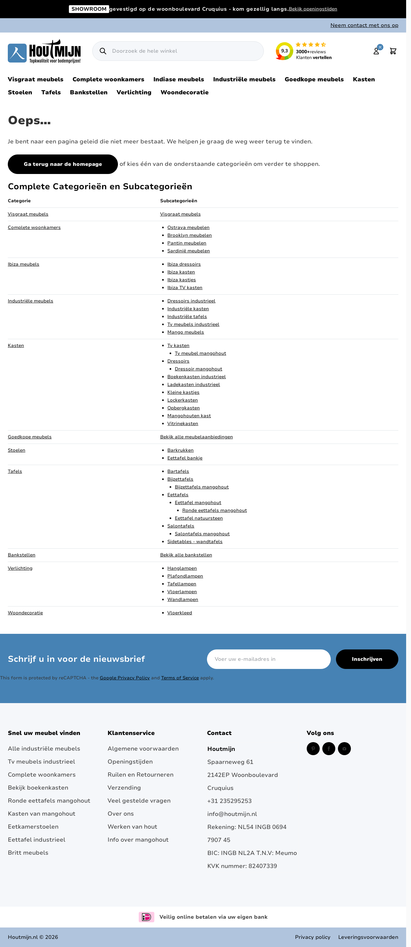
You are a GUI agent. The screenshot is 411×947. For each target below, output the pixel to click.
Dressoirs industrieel (191, 301)
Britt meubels (28, 853)
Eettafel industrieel (36, 840)
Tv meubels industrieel (193, 324)
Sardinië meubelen (188, 251)
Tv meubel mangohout (200, 353)
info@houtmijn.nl (232, 814)
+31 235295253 (229, 801)
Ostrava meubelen (188, 227)
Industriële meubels (244, 79)
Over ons (121, 814)
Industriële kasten (188, 309)
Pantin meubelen (186, 243)
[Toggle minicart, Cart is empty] (393, 51)
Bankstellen (89, 92)
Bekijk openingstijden (313, 9)
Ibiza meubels (23, 264)
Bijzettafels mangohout (202, 487)
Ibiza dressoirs (184, 264)
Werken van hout (132, 827)
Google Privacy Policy (125, 678)
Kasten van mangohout (41, 814)
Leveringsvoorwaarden (368, 937)
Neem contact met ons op (364, 25)
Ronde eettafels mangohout (214, 510)
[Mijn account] (376, 51)
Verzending (124, 788)
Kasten (364, 79)
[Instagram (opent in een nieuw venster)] (344, 748)
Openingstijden (130, 762)
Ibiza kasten (181, 272)
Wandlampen (182, 599)
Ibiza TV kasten (184, 288)
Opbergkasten (183, 408)
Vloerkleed (179, 613)
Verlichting (134, 92)
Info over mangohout (138, 840)
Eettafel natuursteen (199, 518)
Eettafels (177, 495)
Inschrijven (367, 659)
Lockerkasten (182, 400)
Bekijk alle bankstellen (186, 555)
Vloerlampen (182, 592)
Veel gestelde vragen (139, 801)
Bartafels (178, 471)
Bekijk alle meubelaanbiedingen (196, 437)
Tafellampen (181, 584)
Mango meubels (185, 332)
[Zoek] (103, 51)
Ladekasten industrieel (193, 384)
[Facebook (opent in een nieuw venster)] (328, 748)
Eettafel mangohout (198, 503)
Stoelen (20, 92)
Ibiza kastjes (181, 280)
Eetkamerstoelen (33, 827)
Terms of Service (180, 678)
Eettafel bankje (184, 458)
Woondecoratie (185, 92)
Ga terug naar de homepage (63, 164)
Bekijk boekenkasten (38, 788)
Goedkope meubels (314, 79)
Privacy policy (312, 937)
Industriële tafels (187, 316)
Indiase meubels (178, 79)
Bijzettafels (180, 479)
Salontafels (180, 526)
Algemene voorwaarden (143, 749)
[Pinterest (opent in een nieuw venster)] (313, 748)
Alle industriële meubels (44, 749)
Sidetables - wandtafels (195, 542)
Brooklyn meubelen (189, 235)
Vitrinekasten (182, 423)
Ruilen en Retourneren (140, 775)
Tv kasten (178, 345)
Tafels (51, 92)
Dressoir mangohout (198, 369)
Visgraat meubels (35, 79)
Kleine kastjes (183, 392)
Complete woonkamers (108, 79)
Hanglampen (182, 568)
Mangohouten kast (189, 416)
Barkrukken (180, 450)
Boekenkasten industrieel (196, 377)
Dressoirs (178, 361)
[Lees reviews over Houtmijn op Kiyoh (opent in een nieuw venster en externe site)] (304, 51)
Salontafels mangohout (202, 534)
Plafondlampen (185, 576)
